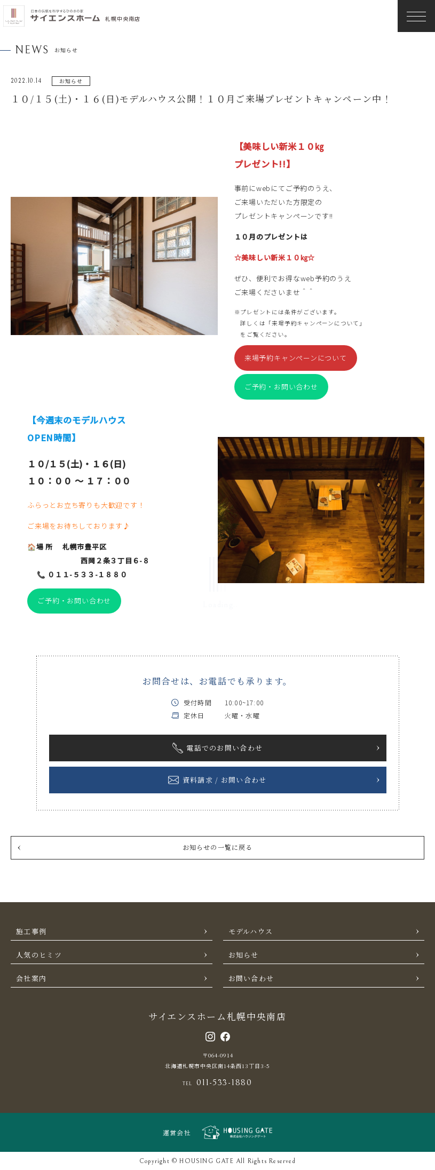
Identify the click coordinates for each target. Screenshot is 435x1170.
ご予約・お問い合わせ (281, 386)
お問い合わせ (324, 978)
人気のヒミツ (112, 955)
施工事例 (112, 931)
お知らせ (324, 955)
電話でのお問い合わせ (276, 748)
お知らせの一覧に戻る (135, 846)
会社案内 (112, 978)
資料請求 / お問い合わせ (274, 780)
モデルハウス (324, 931)
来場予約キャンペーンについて (295, 358)
